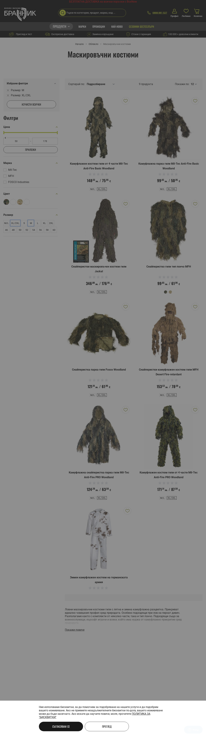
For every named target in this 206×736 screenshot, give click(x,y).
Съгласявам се (61, 726)
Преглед (107, 726)
